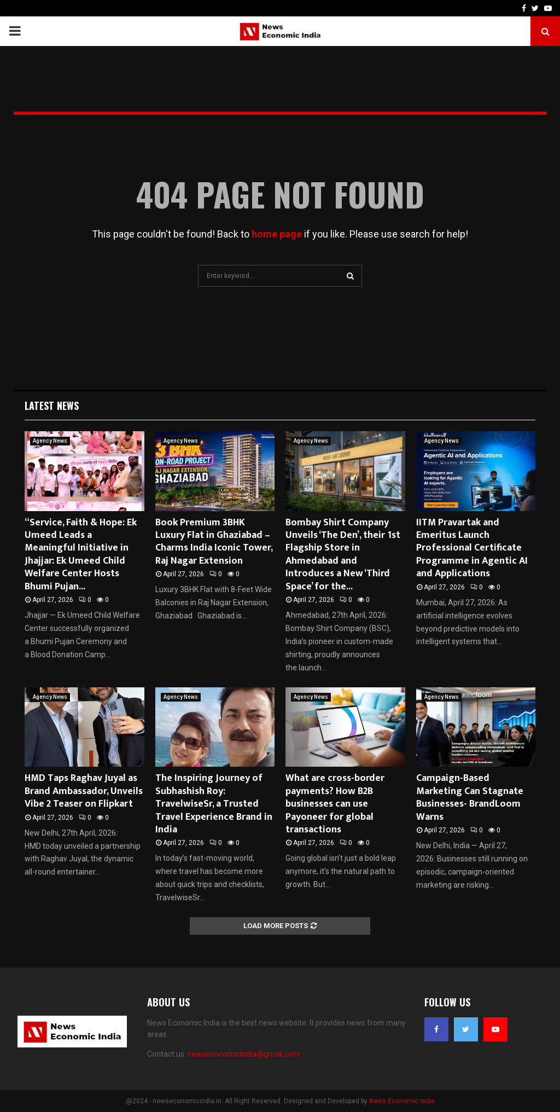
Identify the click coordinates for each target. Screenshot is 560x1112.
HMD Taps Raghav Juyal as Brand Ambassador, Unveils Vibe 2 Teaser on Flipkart (84, 791)
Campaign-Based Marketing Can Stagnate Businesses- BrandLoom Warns (469, 797)
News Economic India (402, 1101)
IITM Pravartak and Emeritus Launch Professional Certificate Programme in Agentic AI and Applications (472, 548)
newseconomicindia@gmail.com (244, 1054)
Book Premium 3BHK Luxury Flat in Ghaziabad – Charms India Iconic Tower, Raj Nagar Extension (213, 541)
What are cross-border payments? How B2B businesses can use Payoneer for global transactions (334, 804)
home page (277, 234)
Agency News (50, 441)
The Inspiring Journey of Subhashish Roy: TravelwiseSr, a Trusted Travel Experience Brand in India (213, 804)
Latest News (52, 405)
